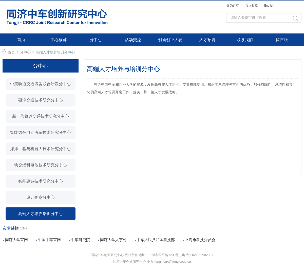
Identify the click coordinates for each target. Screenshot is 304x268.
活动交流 (133, 40)
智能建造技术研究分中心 (40, 181)
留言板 (282, 40)
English (269, 5)
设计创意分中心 (40, 197)
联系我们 (245, 40)
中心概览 (58, 40)
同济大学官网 (16, 240)
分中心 (96, 40)
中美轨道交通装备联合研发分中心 (40, 84)
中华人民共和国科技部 (156, 240)
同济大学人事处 (113, 240)
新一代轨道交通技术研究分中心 (40, 116)
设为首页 (233, 5)
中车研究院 (80, 240)
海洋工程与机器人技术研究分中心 (40, 149)
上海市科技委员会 (200, 240)
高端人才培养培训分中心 (55, 52)
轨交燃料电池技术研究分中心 (40, 165)
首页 (21, 40)
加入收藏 (251, 5)
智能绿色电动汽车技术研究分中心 (40, 132)
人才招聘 (207, 40)
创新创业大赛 (170, 40)
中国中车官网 (49, 240)
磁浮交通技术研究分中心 (40, 100)
